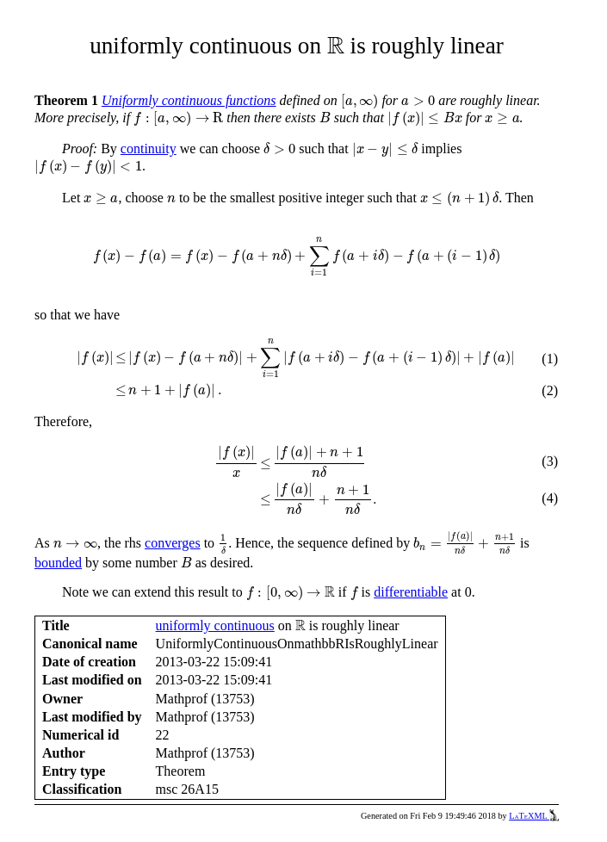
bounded (58, 562)
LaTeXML (534, 815)
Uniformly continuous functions (189, 100)
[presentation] (335, 45)
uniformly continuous (215, 625)
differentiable (411, 592)
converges (173, 543)
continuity (149, 148)
